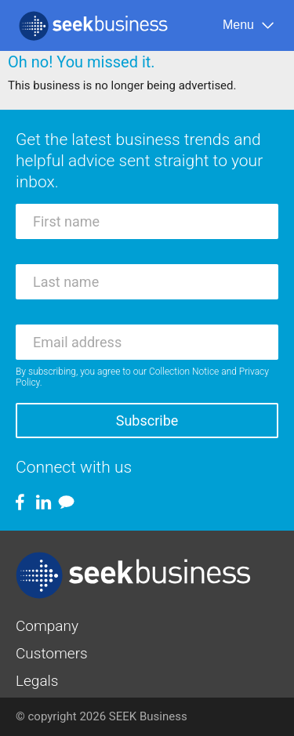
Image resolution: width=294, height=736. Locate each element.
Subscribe (147, 420)
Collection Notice (184, 371)
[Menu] (249, 25)
